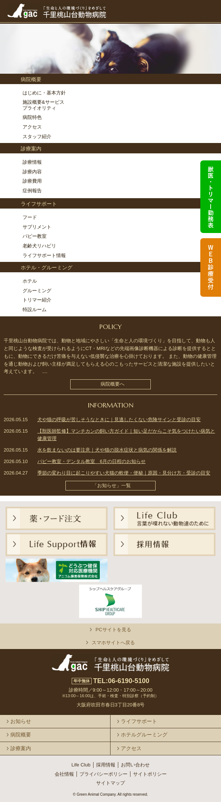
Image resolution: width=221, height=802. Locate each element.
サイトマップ (110, 783)
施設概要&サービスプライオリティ (43, 105)
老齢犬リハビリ (39, 246)
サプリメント (37, 227)
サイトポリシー (150, 774)
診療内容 (32, 171)
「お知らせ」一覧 (111, 485)
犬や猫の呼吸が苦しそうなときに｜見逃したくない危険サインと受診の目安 (119, 419)
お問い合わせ (135, 765)
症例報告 (32, 190)
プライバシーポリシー (103, 774)
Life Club (80, 765)
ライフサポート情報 (44, 255)
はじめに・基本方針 (44, 93)
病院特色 (32, 117)
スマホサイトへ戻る (113, 642)
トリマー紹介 (37, 300)
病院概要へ (113, 384)
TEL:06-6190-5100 (121, 681)
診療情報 (32, 162)
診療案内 (31, 149)
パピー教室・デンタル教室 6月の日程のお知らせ (91, 461)
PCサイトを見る (113, 629)
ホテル (30, 281)
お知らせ (20, 721)
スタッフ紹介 (37, 136)
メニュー (205, 8)
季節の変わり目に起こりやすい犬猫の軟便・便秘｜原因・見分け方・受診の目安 (123, 473)
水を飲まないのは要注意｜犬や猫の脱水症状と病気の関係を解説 (107, 450)
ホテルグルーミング (144, 735)
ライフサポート (39, 204)
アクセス (32, 127)
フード (30, 217)
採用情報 (105, 765)
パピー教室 (35, 236)
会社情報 (64, 774)
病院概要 (31, 79)
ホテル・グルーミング (46, 267)
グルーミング (37, 290)
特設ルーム (35, 309)
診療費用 (32, 181)
